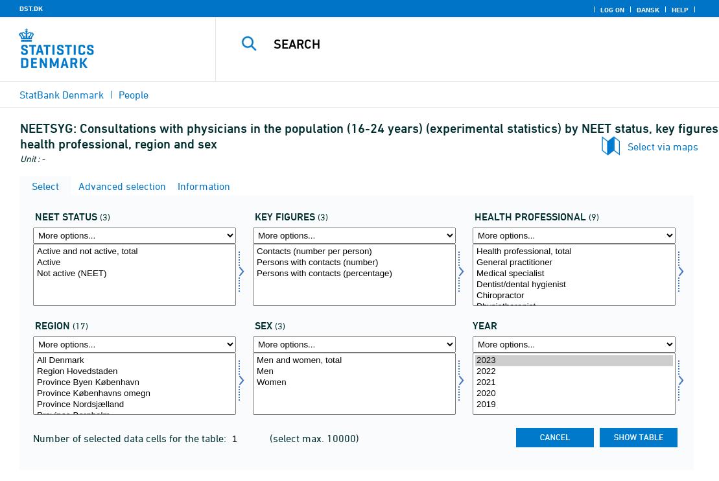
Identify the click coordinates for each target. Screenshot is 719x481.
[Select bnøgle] (354, 275)
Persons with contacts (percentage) (354, 273)
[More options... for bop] (134, 344)
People (133, 94)
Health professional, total (574, 251)
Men (354, 371)
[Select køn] (354, 384)
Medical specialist (574, 273)
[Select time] (574, 384)
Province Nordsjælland (134, 404)
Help (680, 9)
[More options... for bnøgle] (354, 236)
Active (134, 262)
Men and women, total (354, 360)
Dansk (648, 9)
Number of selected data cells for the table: (131, 438)
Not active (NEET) (134, 273)
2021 (574, 382)
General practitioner (574, 262)
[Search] (467, 44)
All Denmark (134, 360)
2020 (574, 393)
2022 (574, 371)
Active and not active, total (134, 251)
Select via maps (663, 146)
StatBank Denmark (61, 94)
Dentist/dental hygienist (574, 284)
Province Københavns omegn (134, 393)
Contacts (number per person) (354, 251)
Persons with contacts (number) (354, 262)
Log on (612, 9)
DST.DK (31, 8)
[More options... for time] (574, 344)
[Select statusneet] (134, 275)
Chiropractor (574, 295)
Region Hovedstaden (134, 371)
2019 (574, 404)
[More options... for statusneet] (134, 236)
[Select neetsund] (574, 275)
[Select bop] (134, 384)
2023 (574, 360)
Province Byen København (134, 382)
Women (354, 382)
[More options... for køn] (354, 344)
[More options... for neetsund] (574, 236)
